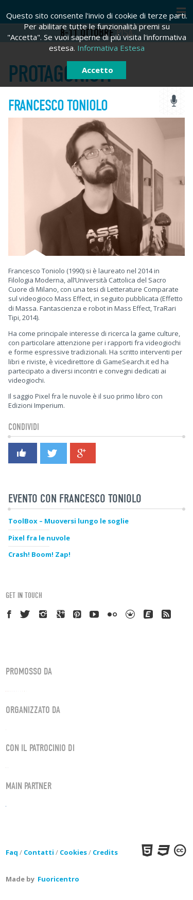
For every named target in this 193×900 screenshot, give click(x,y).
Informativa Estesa (111, 48)
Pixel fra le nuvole (39, 537)
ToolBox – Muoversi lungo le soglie (68, 521)
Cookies (73, 852)
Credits (105, 852)
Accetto (97, 70)
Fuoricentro (58, 879)
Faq (12, 852)
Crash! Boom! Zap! (39, 554)
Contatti (39, 852)
